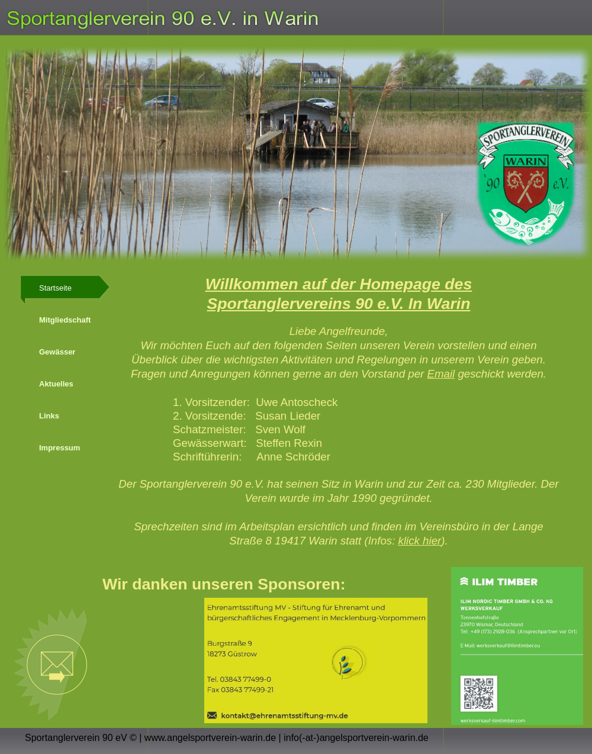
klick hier (420, 540)
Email (441, 374)
